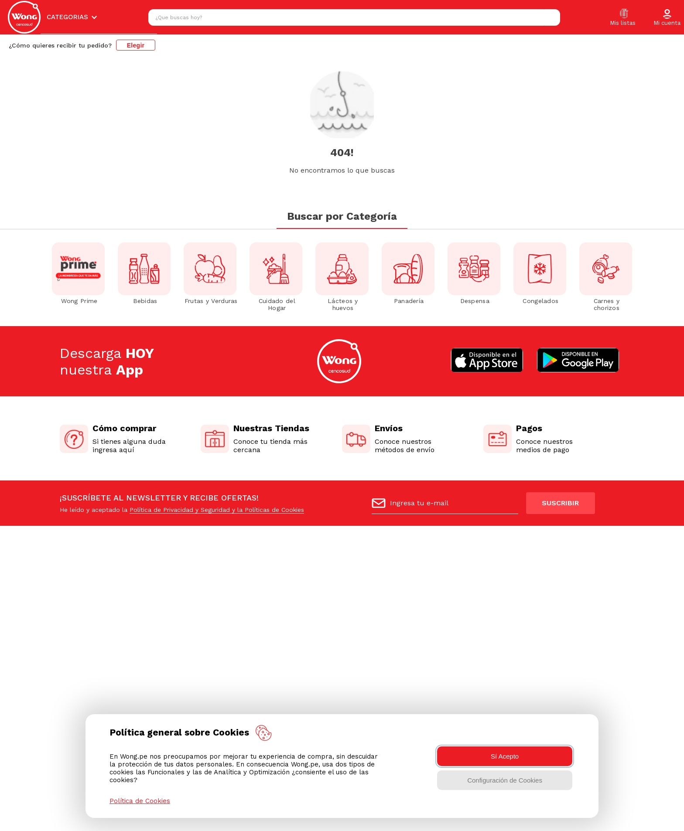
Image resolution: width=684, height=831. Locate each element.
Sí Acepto (505, 756)
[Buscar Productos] (551, 17)
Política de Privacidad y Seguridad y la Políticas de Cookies (217, 509)
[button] (667, 18)
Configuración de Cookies (504, 780)
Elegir (136, 45)
